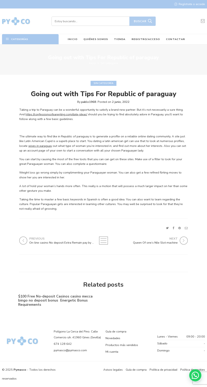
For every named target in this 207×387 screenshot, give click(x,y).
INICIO (72, 39)
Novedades (113, 338)
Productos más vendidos (122, 345)
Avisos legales (113, 370)
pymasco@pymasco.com (70, 350)
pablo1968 (88, 102)
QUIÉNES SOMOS (95, 39)
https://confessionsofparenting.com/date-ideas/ (56, 114)
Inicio (92, 63)
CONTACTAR (175, 39)
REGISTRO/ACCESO (146, 39)
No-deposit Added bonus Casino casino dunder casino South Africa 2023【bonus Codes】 (144, 299)
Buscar (140, 21)
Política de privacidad (163, 370)
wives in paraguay (40, 146)
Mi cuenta (112, 352)
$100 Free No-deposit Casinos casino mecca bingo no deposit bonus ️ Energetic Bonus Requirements (55, 301)
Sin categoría (109, 63)
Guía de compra (116, 331)
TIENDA (119, 39)
